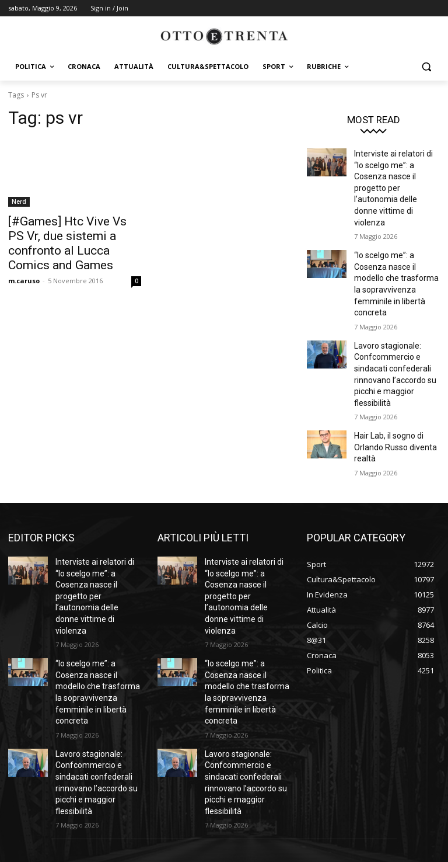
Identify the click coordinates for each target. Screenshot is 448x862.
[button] (426, 67)
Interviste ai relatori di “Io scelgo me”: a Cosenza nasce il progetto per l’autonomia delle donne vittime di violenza (394, 172)
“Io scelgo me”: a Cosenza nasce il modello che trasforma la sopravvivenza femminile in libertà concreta (396, 243)
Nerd (19, 201)
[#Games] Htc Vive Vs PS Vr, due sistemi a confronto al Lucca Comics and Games (69, 233)
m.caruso (24, 260)
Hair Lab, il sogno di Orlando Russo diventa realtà (391, 385)
